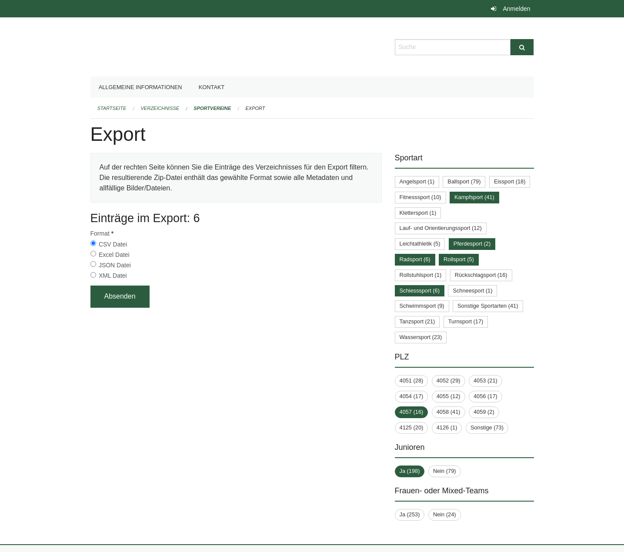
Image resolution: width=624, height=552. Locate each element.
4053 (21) (485, 380)
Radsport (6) (415, 259)
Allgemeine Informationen (140, 87)
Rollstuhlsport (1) (421, 275)
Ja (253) (410, 514)
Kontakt (212, 87)
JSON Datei (115, 265)
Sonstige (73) (487, 427)
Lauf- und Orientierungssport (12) (441, 228)
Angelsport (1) (417, 181)
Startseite (112, 108)
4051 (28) (412, 380)
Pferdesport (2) (472, 243)
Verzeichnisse (160, 108)
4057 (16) (412, 412)
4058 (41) (448, 412)
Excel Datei (114, 254)
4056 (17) (485, 396)
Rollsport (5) (459, 259)
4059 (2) (484, 412)
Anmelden (516, 8)
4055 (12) (448, 396)
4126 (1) (447, 427)
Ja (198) (410, 471)
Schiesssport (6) (420, 290)
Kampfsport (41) (474, 197)
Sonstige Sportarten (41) (487, 306)
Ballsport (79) (464, 181)
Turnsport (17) (466, 321)
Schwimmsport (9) (422, 306)
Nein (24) (444, 514)
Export (255, 108)
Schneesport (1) (472, 290)
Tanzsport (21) (417, 321)
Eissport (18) (510, 181)
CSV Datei (113, 244)
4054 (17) (412, 396)
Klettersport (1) (418, 212)
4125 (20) (412, 427)
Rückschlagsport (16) (481, 275)
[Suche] (522, 47)
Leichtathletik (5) (420, 243)
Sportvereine (212, 108)
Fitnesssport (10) (420, 197)
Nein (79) (444, 471)
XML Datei (113, 275)
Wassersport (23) (421, 337)
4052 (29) (448, 380)
